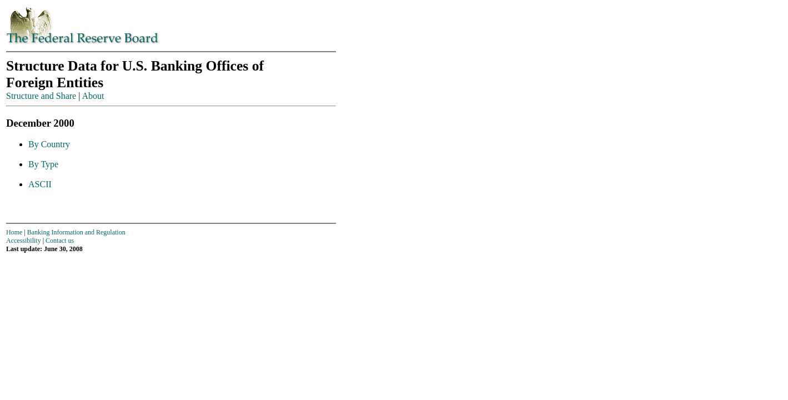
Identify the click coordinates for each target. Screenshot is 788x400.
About (93, 96)
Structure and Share (41, 96)
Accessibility (23, 240)
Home (14, 232)
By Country (49, 144)
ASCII (40, 184)
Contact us (60, 240)
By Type (43, 164)
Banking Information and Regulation (76, 232)
